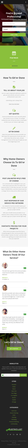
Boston (14, 397)
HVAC (14, 415)
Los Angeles (14, 395)
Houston (14, 384)
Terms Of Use (12, 441)
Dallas (14, 386)
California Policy (22, 441)
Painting (14, 417)
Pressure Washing (14, 421)
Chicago (14, 402)
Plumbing (13, 419)
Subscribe (23, 375)
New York (14, 391)
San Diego (14, 393)
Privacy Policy (4, 441)
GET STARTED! (14, 348)
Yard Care (14, 410)
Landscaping (14, 424)
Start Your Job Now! (14, 104)
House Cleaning (14, 413)
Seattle (14, 399)
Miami (14, 389)
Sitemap (14, 443)
